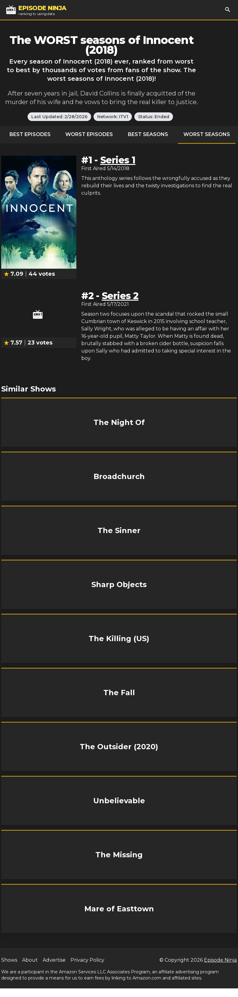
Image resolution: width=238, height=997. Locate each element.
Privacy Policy (87, 960)
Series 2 (120, 296)
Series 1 (118, 160)
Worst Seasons (206, 134)
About (30, 960)
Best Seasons (148, 134)
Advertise (54, 960)
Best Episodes (30, 134)
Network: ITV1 (112, 116)
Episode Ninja (220, 960)
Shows (9, 960)
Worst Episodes (89, 134)
